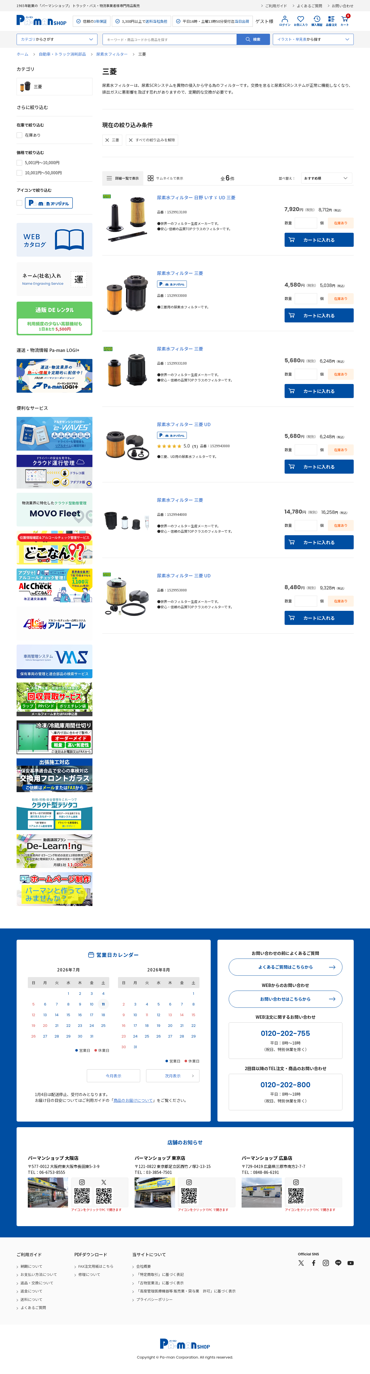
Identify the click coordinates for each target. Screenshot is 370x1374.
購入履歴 (317, 24)
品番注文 (331, 24)
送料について (31, 1299)
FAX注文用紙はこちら (96, 1266)
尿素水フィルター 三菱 (180, 273)
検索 (256, 39)
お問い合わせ (343, 6)
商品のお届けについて (133, 1100)
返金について (31, 1291)
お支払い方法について (39, 1274)
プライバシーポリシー (154, 1299)
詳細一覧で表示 (127, 178)
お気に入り (301, 24)
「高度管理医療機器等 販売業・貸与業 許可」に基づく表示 (186, 1291)
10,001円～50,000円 (43, 172)
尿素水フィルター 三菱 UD (184, 424)
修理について (89, 1274)
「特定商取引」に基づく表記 (160, 1274)
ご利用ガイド (276, 6)
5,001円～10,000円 (42, 162)
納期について (31, 1266)
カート (345, 21)
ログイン (284, 24)
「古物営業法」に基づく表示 (160, 1282)
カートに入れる (319, 239)
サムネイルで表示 (169, 178)
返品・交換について (37, 1282)
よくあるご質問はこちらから (285, 967)
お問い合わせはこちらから (285, 999)
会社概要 (143, 1266)
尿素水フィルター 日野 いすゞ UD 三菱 (196, 197)
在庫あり (33, 135)
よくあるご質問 (309, 6)
